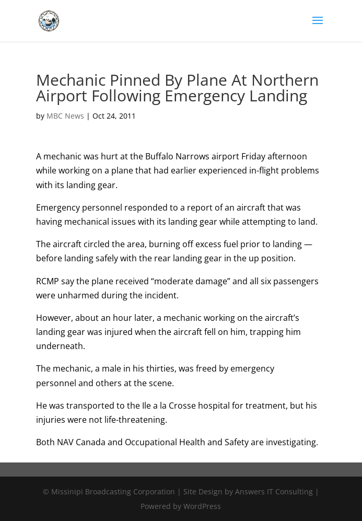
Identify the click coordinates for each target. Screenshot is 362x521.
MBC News (65, 116)
